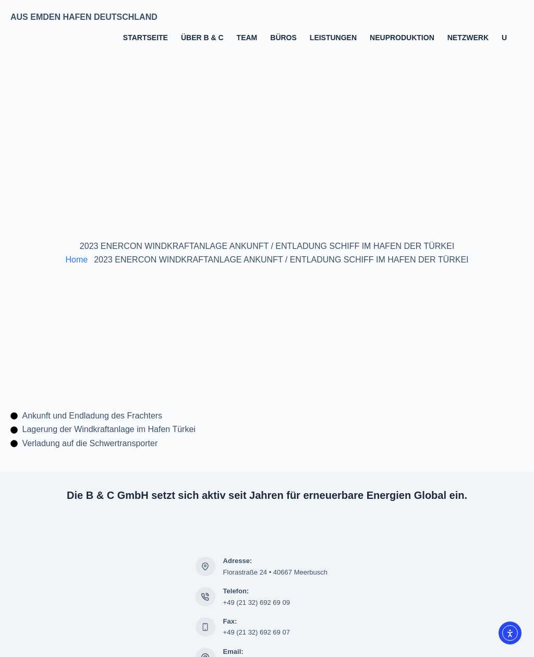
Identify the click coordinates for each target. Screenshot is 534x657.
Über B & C (202, 37)
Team (247, 37)
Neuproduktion (402, 37)
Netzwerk (468, 37)
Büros (283, 37)
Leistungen (333, 37)
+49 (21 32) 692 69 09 (256, 602)
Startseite (145, 37)
